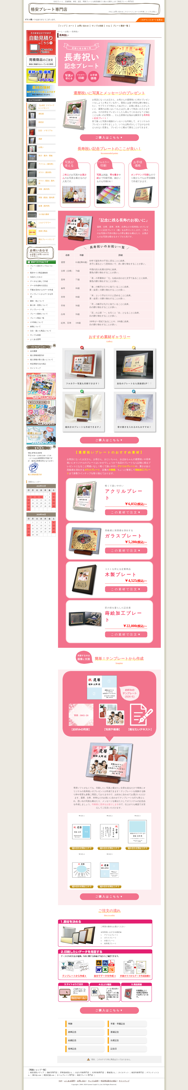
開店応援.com (49, 1075)
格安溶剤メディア (37, 1072)
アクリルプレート (126, 466)
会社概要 (33, 351)
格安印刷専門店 (137, 1072)
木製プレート (121, 574)
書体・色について (37, 301)
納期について (35, 327)
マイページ (129, 11)
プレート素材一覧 (120, 26)
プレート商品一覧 (37, 318)
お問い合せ (81, 1081)
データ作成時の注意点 (39, 286)
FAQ (110, 11)
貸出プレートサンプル (46, 240)
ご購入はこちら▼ (109, 137)
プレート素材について (39, 314)
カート (71, 26)
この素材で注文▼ (126, 512)
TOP (60, 1081)
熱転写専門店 (52, 1072)
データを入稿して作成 (39, 281)
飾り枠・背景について (39, 305)
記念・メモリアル (45, 130)
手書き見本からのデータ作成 (41, 290)
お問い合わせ (118, 11)
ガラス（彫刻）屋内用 (46, 182)
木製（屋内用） (44, 189)
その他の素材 (43, 214)
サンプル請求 (93, 1081)
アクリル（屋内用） (46, 164)
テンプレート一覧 (37, 309)
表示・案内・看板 (45, 156)
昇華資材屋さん (66, 1072)
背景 (82, 794)
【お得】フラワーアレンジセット (46, 106)
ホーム (60, 32)
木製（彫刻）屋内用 (46, 197)
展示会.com (36, 1075)
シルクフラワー (44, 223)
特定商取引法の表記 (38, 364)
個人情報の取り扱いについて (41, 360)
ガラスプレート (92, 470)
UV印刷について (36, 322)
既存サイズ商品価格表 (39, 273)
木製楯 (112, 470)
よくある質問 (35, 339)
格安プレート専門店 (85, 1075)
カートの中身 (139, 11)
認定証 (41, 122)
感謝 (40, 139)
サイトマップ (35, 368)
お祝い (67, 32)
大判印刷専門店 (98, 1072)
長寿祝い (75, 32)
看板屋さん (111, 1072)
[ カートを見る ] (156, 20)
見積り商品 (42, 231)
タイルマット (123, 1072)
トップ (63, 26)
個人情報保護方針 (37, 355)
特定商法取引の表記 (109, 1081)
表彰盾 (41, 114)
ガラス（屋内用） (45, 172)
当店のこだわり (36, 277)
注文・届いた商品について (40, 331)
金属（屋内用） (44, 206)
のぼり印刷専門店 (82, 1072)
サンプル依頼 (97, 26)
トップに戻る (151, 11)
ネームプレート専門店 (65, 1075)
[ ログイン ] (145, 20)
